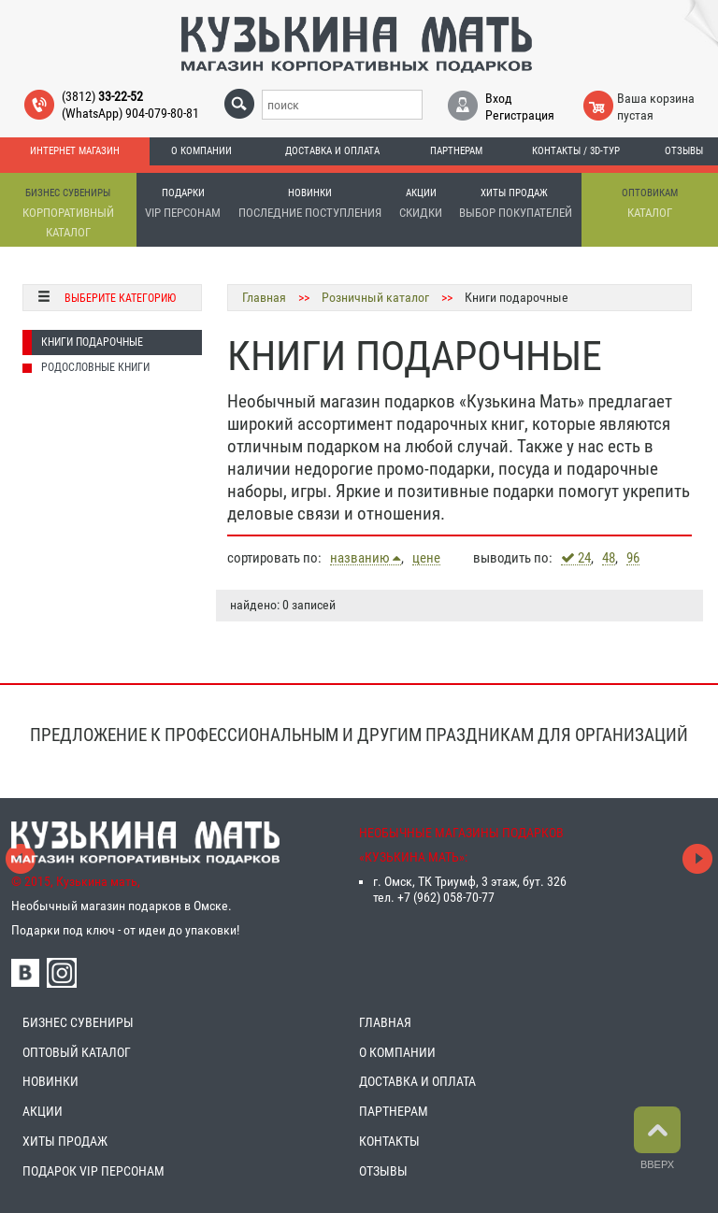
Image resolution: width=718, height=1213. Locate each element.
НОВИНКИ (50, 1081)
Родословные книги (95, 367)
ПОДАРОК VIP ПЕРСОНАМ (93, 1170)
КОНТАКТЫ (389, 1141)
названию (365, 557)
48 (608, 558)
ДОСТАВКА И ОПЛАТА (417, 1081)
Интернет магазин (75, 151)
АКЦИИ (42, 1111)
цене (426, 558)
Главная (264, 297)
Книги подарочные (92, 342)
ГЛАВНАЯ (385, 1022)
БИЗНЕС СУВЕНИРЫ (78, 1022)
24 (576, 557)
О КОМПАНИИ (397, 1052)
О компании (201, 151)
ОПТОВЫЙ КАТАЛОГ (76, 1052)
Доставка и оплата (332, 151)
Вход (498, 98)
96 (632, 558)
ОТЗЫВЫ (383, 1170)
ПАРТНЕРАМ (393, 1111)
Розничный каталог (375, 297)
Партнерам (456, 151)
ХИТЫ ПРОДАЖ (65, 1141)
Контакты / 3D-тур (576, 151)
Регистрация (519, 114)
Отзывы (684, 151)
